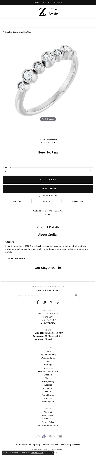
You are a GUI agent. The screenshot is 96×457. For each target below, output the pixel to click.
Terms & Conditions (51, 444)
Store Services (48, 415)
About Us (48, 412)
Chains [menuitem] (48, 378)
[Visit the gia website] (52, 436)
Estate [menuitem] (48, 391)
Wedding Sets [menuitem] (48, 401)
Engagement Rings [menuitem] (48, 354)
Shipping (17, 201)
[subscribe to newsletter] (76, 295)
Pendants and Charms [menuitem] (48, 371)
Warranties (77, 201)
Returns (46, 201)
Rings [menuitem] (48, 361)
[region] (48, 87)
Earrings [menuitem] (48, 364)
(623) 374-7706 (48, 142)
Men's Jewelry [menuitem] (48, 381)
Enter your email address (48, 290)
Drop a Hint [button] (48, 188)
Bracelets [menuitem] (48, 374)
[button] (36, 2)
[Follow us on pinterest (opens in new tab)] (58, 302)
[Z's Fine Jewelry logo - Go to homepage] (48, 12)
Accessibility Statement (70, 444)
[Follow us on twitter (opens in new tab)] (51, 302)
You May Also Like (48, 268)
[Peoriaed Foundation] (44, 436)
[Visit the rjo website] (60, 436)
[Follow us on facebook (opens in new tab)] (37, 302)
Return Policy (21, 444)
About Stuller (48, 234)
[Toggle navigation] (4, 23)
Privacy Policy (48, 422)
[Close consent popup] (52, 453)
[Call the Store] (48, 323)
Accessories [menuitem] (48, 388)
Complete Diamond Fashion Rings (18, 32)
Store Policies (48, 418)
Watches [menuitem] (48, 385)
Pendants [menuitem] (48, 351)
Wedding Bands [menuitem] (48, 358)
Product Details (48, 227)
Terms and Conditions (48, 425)
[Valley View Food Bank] (37, 436)
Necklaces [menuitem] (48, 368)
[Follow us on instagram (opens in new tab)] (44, 302)
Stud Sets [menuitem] (48, 398)
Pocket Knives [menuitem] (48, 395)
